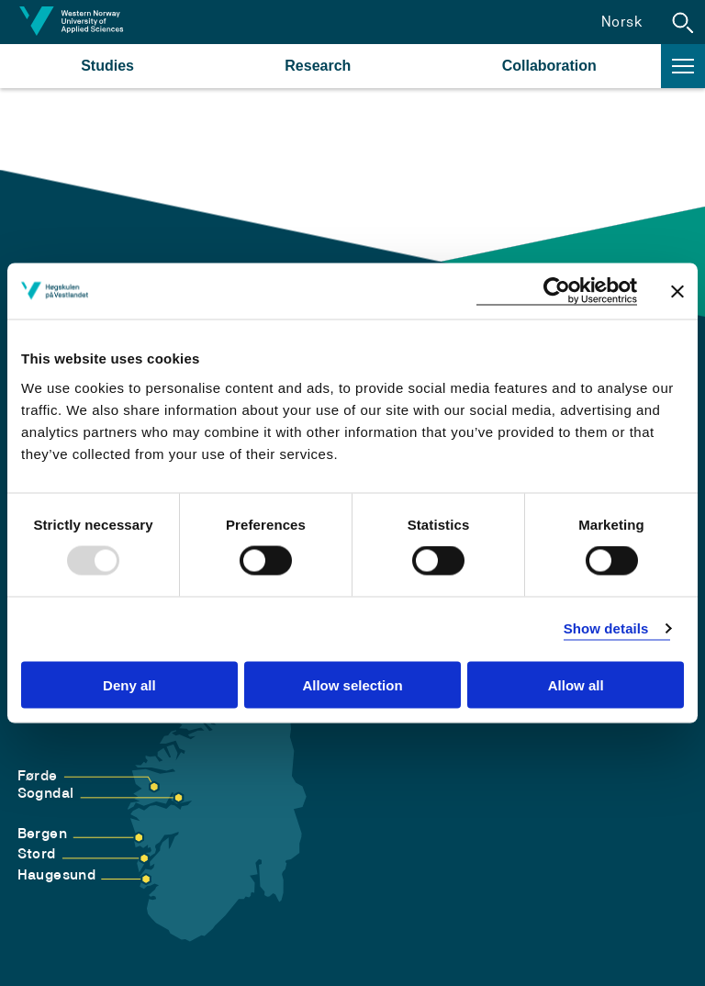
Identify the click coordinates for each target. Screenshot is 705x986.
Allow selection (352, 684)
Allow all (576, 684)
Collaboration (549, 65)
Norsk (622, 21)
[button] (683, 22)
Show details (606, 628)
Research (318, 65)
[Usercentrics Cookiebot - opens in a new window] (556, 291)
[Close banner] (677, 291)
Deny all (129, 684)
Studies (107, 65)
